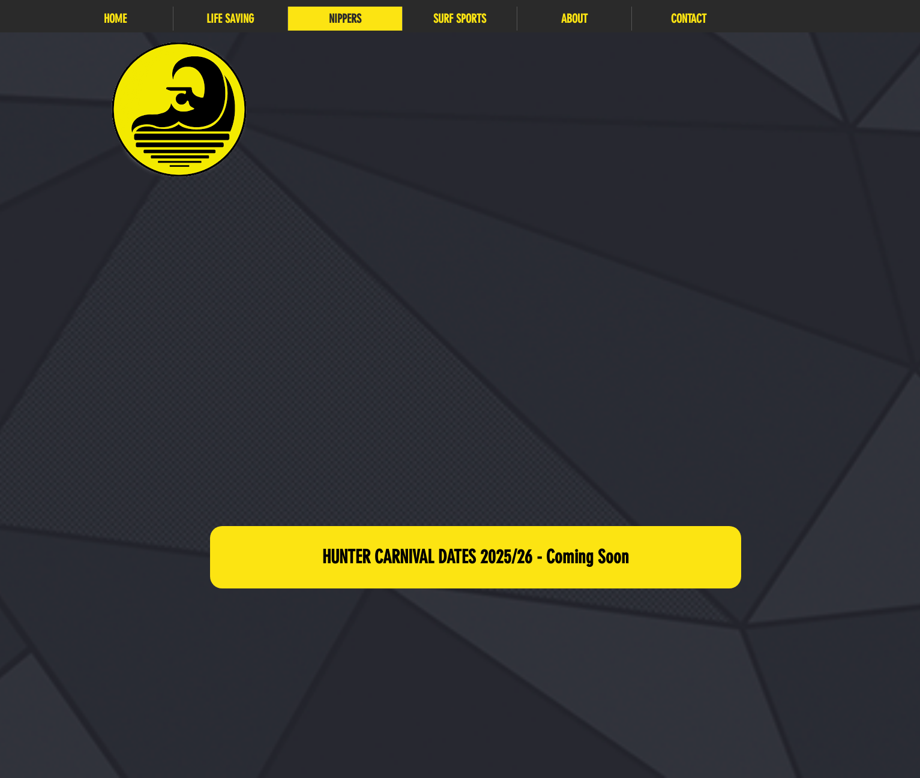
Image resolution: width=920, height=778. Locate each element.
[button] (230, 19)
